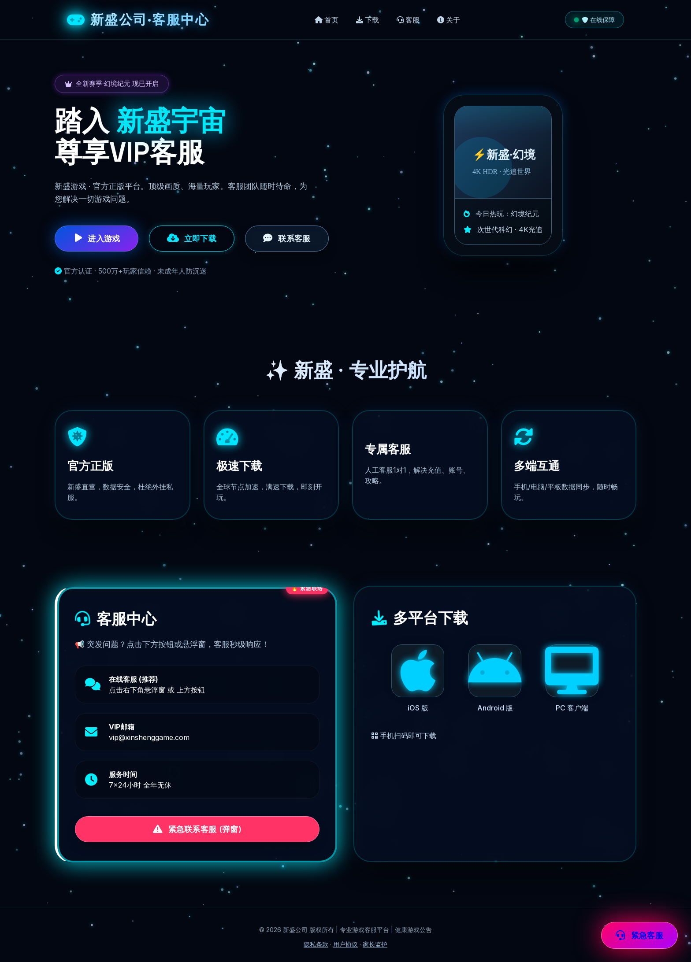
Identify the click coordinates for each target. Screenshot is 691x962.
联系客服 (287, 238)
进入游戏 (96, 238)
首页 (326, 19)
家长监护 (375, 944)
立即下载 (192, 238)
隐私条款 (316, 944)
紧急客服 (639, 935)
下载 (367, 19)
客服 (408, 19)
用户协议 (345, 944)
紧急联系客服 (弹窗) (197, 829)
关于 (448, 19)
